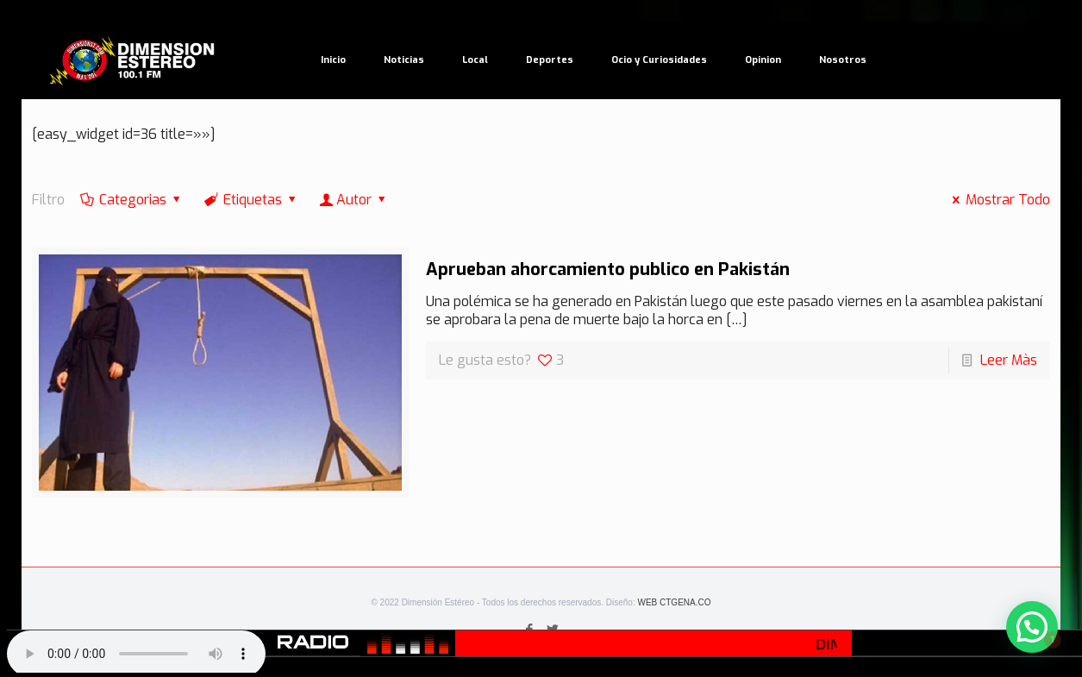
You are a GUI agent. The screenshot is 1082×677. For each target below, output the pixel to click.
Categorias (132, 200)
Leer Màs (1008, 360)
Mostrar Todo (998, 200)
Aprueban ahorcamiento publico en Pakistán (608, 269)
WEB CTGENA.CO (673, 602)
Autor (354, 200)
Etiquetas (252, 200)
